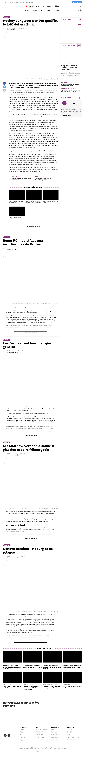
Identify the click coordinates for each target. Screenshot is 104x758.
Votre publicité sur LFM (73, 739)
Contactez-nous (14, 2)
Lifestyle (48, 10)
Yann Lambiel (54, 733)
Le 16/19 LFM (54, 736)
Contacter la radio (40, 734)
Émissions (35, 10)
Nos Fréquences (71, 736)
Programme (40, 6)
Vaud (21, 734)
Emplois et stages (39, 736)
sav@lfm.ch (63, 749)
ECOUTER (29, 6)
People (68, 734)
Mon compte (77, 2)
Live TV (58, 6)
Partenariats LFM (39, 738)
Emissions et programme (41, 730)
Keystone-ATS (12, 29)
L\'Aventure (54, 739)
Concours (56, 10)
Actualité (27, 10)
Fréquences (38, 733)
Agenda (69, 733)
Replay (49, 6)
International (23, 738)
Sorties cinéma (70, 731)
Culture (21, 741)
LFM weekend (54, 738)
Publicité (6, 2)
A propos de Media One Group (27, 2)
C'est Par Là (54, 734)
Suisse (21, 736)
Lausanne (22, 733)
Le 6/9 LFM (53, 731)
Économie (22, 739)
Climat (21, 731)
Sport (21, 742)
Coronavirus (23, 730)
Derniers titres (39, 731)
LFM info (53, 730)
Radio (42, 10)
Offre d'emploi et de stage (73, 738)
